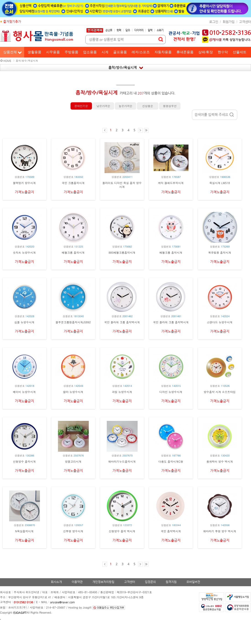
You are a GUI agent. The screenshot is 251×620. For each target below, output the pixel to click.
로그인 (213, 22)
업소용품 (90, 52)
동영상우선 (170, 106)
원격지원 (171, 581)
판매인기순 (81, 106)
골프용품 (120, 52)
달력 (150, 30)
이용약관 (77, 581)
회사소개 (56, 581)
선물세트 (239, 52)
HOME (7, 60)
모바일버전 (193, 581)
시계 (105, 52)
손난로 (108, 30)
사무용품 (53, 52)
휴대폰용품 (184, 52)
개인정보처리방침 (103, 581)
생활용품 (34, 52)
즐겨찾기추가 (12, 21)
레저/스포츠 (141, 52)
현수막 (223, 52)
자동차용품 (163, 52)
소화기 (160, 30)
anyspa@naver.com (62, 602)
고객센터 (245, 22)
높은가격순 (125, 106)
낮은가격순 (103, 106)
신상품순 (147, 106)
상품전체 (10, 52)
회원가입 (229, 22)
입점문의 (150, 581)
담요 (128, 30)
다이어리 (139, 30)
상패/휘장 (205, 52)
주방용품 (71, 52)
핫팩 (119, 30)
